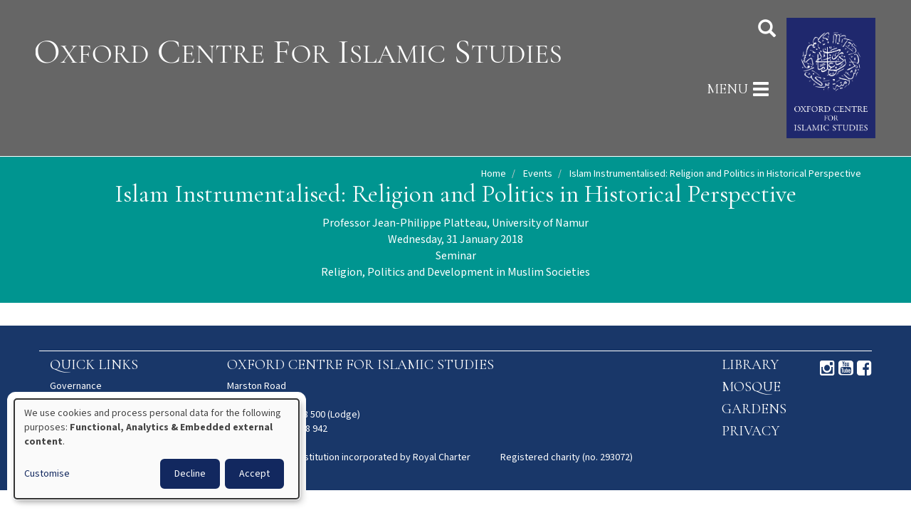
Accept (254, 473)
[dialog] (156, 449)
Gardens (754, 409)
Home (493, 173)
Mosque (751, 386)
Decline (190, 473)
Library (750, 364)
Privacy (750, 431)
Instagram (827, 368)
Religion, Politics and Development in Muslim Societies (455, 272)
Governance (76, 386)
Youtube (845, 368)
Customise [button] (47, 473)
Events (537, 173)
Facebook (864, 368)
